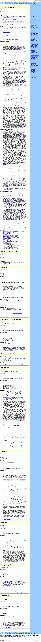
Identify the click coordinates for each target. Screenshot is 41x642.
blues (25, 16)
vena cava (19, 210)
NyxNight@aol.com (6, 74)
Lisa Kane (33, 69)
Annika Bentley (34, 28)
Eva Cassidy (33, 38)
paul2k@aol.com (23, 113)
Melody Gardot (34, 57)
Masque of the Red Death (7, 237)
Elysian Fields (34, 46)
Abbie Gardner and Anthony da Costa (35, 56)
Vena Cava (20, 92)
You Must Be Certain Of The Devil (9, 236)
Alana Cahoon (34, 35)
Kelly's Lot (33, 70)
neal (10, 186)
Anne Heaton (33, 63)
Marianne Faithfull (34, 49)
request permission (5, 638)
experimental (13, 16)
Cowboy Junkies (34, 44)
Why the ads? (34, 4)
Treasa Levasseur (34, 71)
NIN (7, 490)
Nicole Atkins (33, 26)
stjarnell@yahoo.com (9, 189)
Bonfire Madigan (34, 33)
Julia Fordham (34, 51)
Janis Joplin (33, 66)
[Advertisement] (35, 9)
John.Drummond (20, 127)
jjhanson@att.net (6, 164)
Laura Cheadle (34, 41)
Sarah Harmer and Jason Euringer (34, 61)
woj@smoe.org (17, 219)
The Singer (8, 68)
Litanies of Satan (5, 233)
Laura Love (33, 72)
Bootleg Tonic (34, 34)
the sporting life (9, 217)
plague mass (24, 210)
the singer (12, 215)
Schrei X (4, 242)
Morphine (9, 583)
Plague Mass (15, 47)
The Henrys (33, 64)
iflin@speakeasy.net (6, 58)
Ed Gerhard (33, 58)
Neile (14, 19)
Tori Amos (15, 117)
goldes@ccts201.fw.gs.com (7, 399)
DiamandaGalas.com (6, 32)
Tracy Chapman (34, 40)
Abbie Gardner (34, 53)
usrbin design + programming (36, 639)
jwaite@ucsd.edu (15, 89)
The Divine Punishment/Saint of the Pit (9, 235)
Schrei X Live (5, 595)
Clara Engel (33, 47)
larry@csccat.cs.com (16, 69)
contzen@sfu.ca (16, 425)
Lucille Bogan (34, 32)
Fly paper (33, 50)
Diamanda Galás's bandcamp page (8, 35)
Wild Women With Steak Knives (8, 232)
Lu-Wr (36, 17)
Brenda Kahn (33, 67)
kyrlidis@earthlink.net (7, 585)
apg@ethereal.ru (6, 538)
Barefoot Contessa (35, 27)
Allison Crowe (34, 45)
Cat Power (33, 39)
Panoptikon (5, 234)
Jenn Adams (33, 21)
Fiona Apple (33, 25)
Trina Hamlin (33, 59)
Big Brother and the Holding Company (35, 30)
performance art (19, 16)
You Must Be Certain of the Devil (12, 198)
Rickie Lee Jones (34, 65)
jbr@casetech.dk (12, 39)
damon (11, 24)
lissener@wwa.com (19, 105)
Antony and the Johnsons (34, 23)
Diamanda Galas (34, 52)
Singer (21, 178)
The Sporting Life (17, 81)
